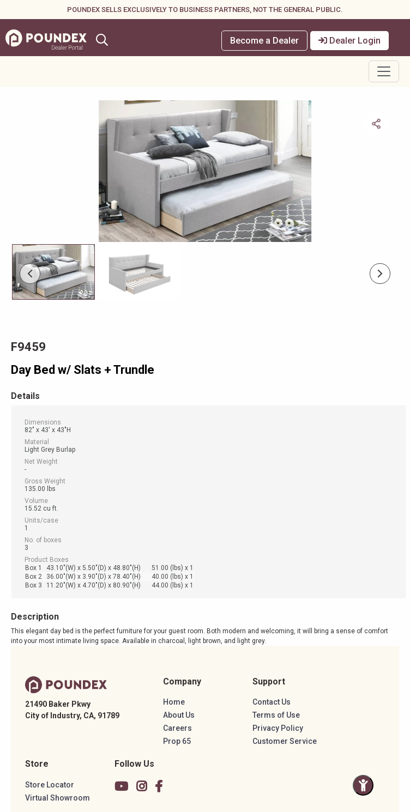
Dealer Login (349, 40)
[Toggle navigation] (384, 71)
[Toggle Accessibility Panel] (363, 785)
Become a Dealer (264, 40)
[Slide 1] (138, 272)
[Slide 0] (53, 272)
